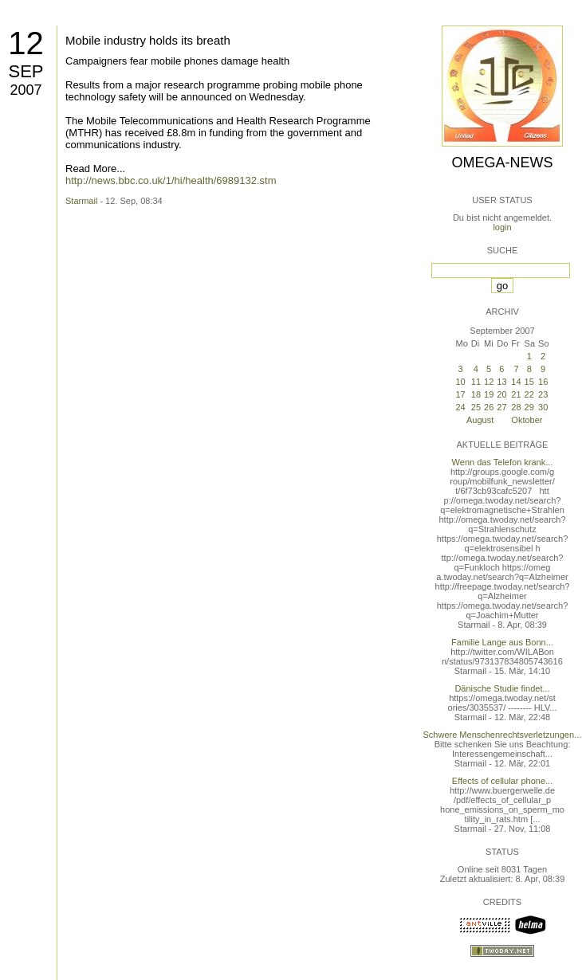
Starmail (81, 201)
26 (489, 407)
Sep (25, 71)
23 (543, 394)
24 (460, 407)
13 (501, 381)
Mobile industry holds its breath (147, 40)
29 (529, 407)
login (502, 227)
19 (489, 394)
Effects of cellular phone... (502, 781)
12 (26, 43)
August (480, 420)
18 (476, 394)
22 (529, 394)
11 (476, 381)
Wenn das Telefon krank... (502, 462)
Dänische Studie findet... (501, 688)
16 (543, 381)
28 (516, 407)
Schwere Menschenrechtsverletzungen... (502, 734)
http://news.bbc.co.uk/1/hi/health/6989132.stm (171, 180)
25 (476, 407)
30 (543, 407)
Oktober (526, 420)
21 (516, 394)
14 (516, 381)
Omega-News (502, 163)
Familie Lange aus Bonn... (502, 642)
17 (460, 394)
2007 (25, 90)
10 (460, 381)
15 (529, 381)
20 (501, 394)
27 (501, 407)
